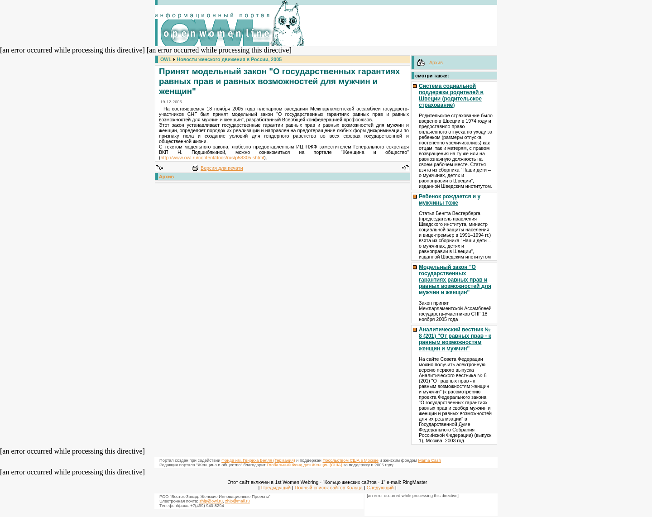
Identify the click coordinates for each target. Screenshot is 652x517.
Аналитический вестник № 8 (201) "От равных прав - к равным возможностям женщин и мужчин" (455, 339)
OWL (166, 59)
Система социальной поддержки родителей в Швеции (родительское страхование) (451, 95)
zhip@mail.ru (237, 501)
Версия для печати (222, 168)
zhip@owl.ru (210, 501)
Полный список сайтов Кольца (329, 487)
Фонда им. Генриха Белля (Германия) (258, 460)
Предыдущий (276, 487)
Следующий (380, 487)
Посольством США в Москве (351, 460)
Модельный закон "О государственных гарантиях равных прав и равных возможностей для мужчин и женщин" (455, 280)
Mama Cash (429, 460)
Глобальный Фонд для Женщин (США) (304, 465)
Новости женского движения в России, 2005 (229, 59)
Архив (166, 176)
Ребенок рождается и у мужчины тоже (449, 199)
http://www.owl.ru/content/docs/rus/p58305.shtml (212, 157)
